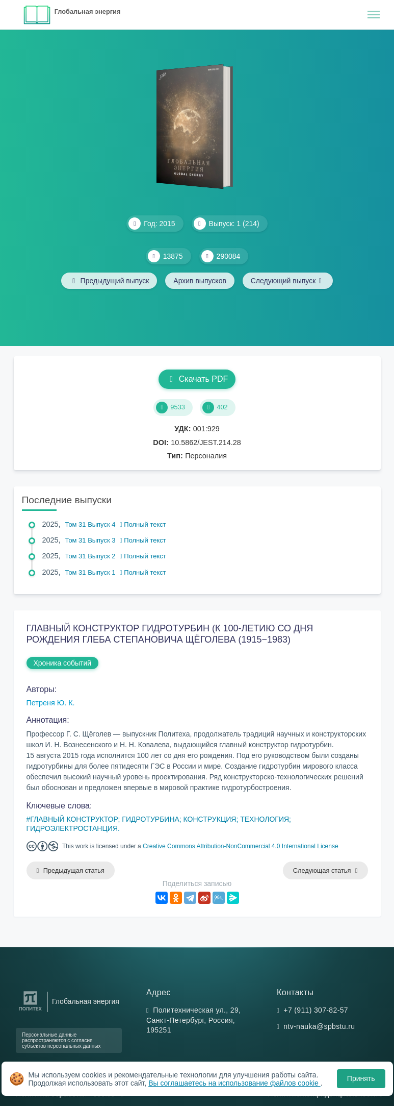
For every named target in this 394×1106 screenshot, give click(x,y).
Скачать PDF (197, 379)
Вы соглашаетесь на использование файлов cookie (234, 1083)
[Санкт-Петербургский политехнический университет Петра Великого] (30, 1010)
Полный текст (143, 524)
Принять (361, 1078)
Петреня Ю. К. (51, 703)
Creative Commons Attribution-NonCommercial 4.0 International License (240, 846)
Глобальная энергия (88, 11)
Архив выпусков (199, 281)
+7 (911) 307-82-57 (315, 1010)
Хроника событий (63, 663)
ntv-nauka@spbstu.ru (319, 1026)
